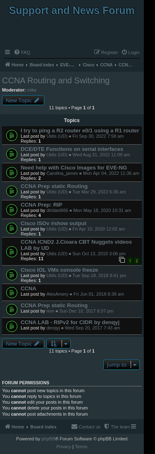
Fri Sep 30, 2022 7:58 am (98, 136)
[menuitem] (22, 52)
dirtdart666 (57, 210)
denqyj (53, 327)
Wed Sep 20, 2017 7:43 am (92, 327)
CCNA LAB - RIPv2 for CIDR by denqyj (70, 322)
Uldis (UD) (56, 136)
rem (50, 310)
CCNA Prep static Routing (54, 186)
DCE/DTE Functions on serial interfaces (72, 149)
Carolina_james (62, 173)
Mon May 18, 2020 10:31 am (102, 210)
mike (32, 89)
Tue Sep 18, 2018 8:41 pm (99, 275)
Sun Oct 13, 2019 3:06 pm (98, 253)
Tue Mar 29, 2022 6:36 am (99, 191)
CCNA (28, 288)
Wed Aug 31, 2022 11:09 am (101, 154)
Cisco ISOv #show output (53, 223)
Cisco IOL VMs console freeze (59, 270)
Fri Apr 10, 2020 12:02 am (98, 228)
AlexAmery (57, 294)
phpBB (48, 438)
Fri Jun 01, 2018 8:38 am (99, 294)
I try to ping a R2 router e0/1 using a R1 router (80, 130)
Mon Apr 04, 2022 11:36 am (111, 173)
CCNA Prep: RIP (41, 205)
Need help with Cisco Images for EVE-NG (74, 168)
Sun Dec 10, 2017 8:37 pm (87, 310)
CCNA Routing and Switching (56, 80)
